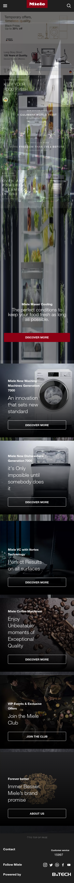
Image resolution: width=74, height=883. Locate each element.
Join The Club (37, 736)
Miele (37, 4)
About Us (37, 813)
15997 (58, 854)
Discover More (37, 425)
